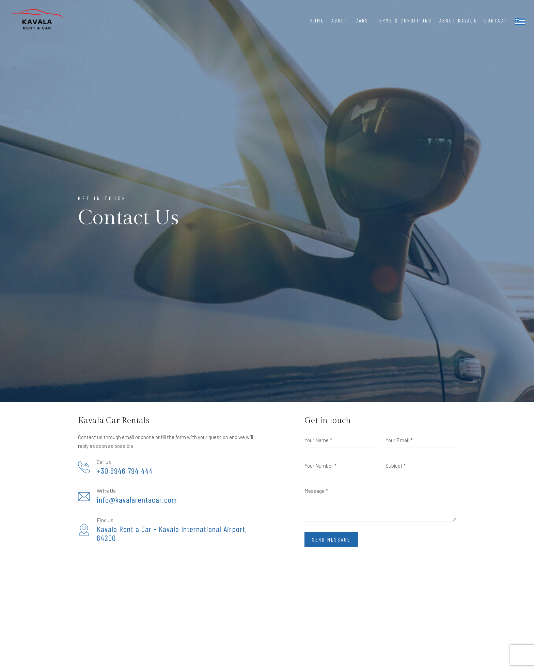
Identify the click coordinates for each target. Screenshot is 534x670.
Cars (362, 20)
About (339, 20)
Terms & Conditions (404, 20)
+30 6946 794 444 (125, 470)
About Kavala (458, 20)
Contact (495, 20)
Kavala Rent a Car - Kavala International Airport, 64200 (172, 534)
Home (317, 20)
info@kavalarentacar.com (137, 499)
